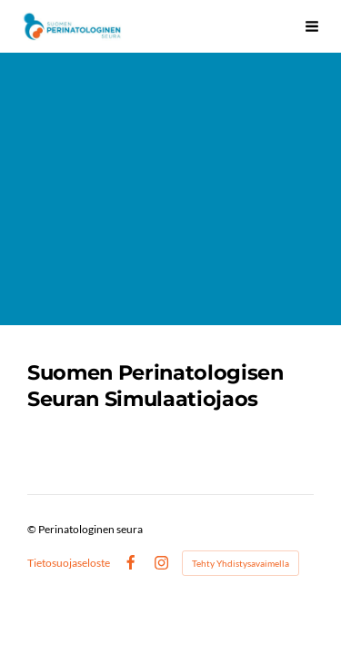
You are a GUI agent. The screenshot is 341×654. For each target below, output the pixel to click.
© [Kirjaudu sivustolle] (32, 529)
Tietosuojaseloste (68, 563)
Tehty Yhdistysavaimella (240, 563)
